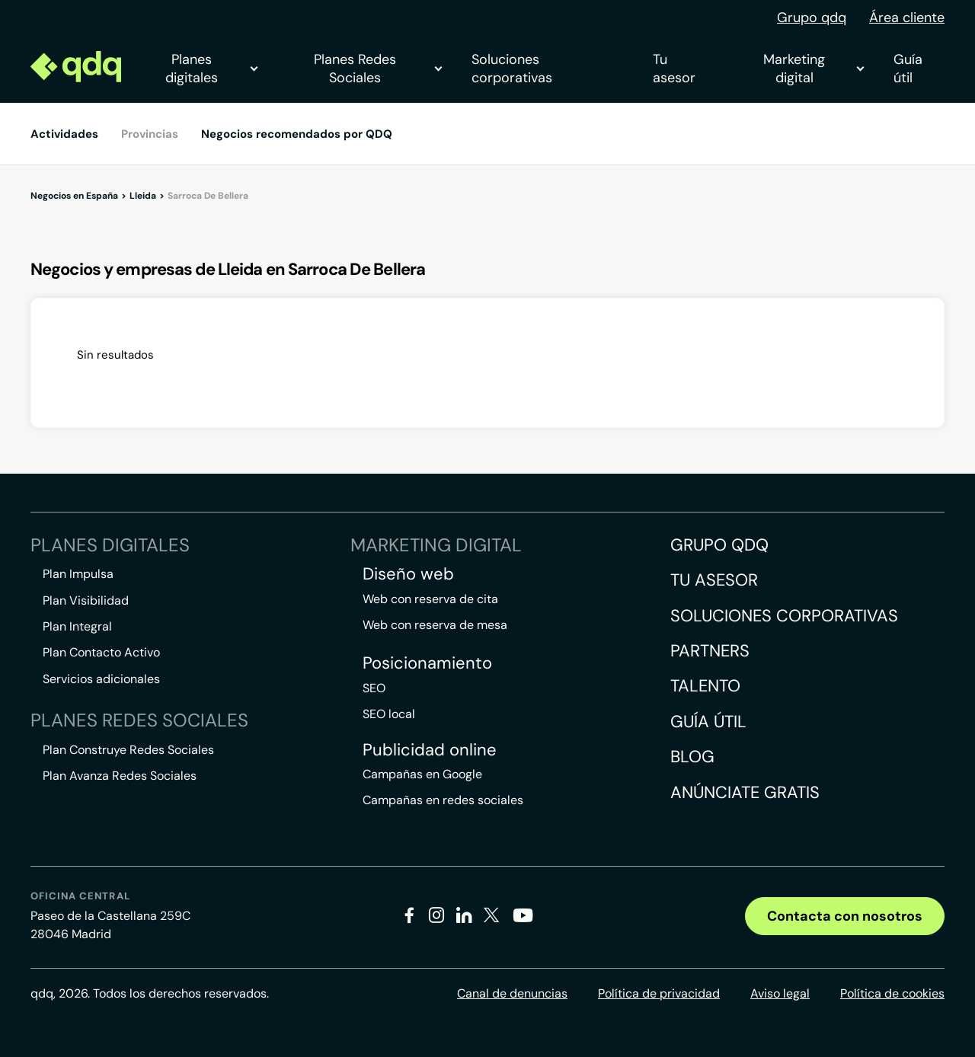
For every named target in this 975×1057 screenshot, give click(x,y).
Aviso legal (780, 993)
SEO (374, 688)
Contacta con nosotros (844, 916)
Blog (692, 757)
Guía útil (907, 68)
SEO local (389, 714)
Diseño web (408, 574)
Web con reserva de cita (430, 599)
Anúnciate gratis (745, 792)
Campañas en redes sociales (443, 800)
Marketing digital (813, 68)
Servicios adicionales (101, 679)
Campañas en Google (422, 774)
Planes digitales (211, 68)
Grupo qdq (811, 17)
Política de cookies (892, 993)
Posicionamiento (427, 663)
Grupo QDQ (719, 545)
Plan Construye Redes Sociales (128, 750)
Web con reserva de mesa (435, 625)
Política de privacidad (659, 993)
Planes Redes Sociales (377, 68)
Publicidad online (430, 750)
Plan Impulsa (78, 574)
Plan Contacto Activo (101, 652)
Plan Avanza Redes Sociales (120, 776)
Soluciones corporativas (512, 68)
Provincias (149, 134)
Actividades (64, 134)
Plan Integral (77, 626)
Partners (710, 651)
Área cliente (907, 17)
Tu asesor (674, 68)
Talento (705, 686)
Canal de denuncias (512, 993)
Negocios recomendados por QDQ (296, 134)
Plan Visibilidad (86, 600)
